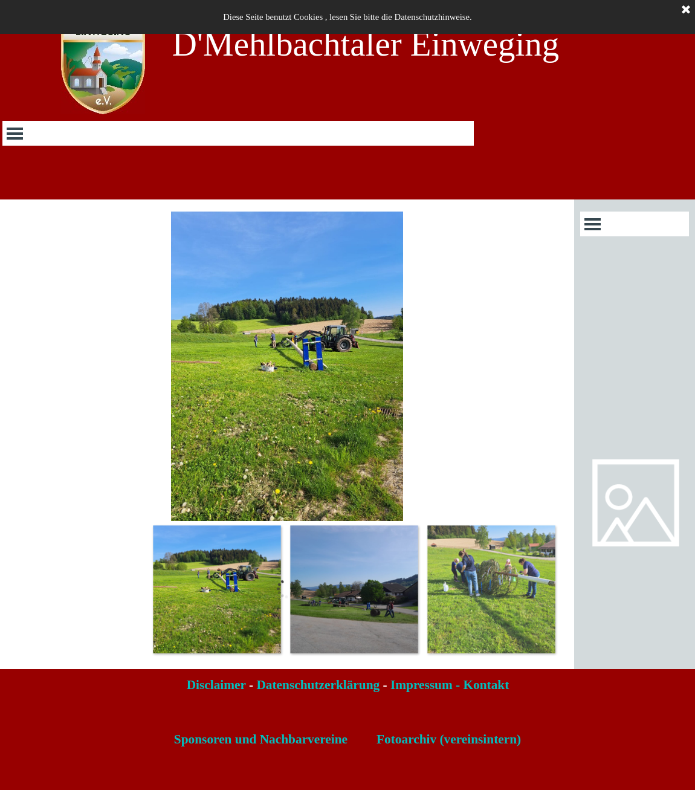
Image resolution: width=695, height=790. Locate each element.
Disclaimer (216, 685)
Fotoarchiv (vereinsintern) (449, 739)
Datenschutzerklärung (318, 685)
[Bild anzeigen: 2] (353, 589)
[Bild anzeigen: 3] (491, 589)
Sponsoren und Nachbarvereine (261, 739)
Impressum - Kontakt (449, 685)
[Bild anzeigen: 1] (216, 589)
